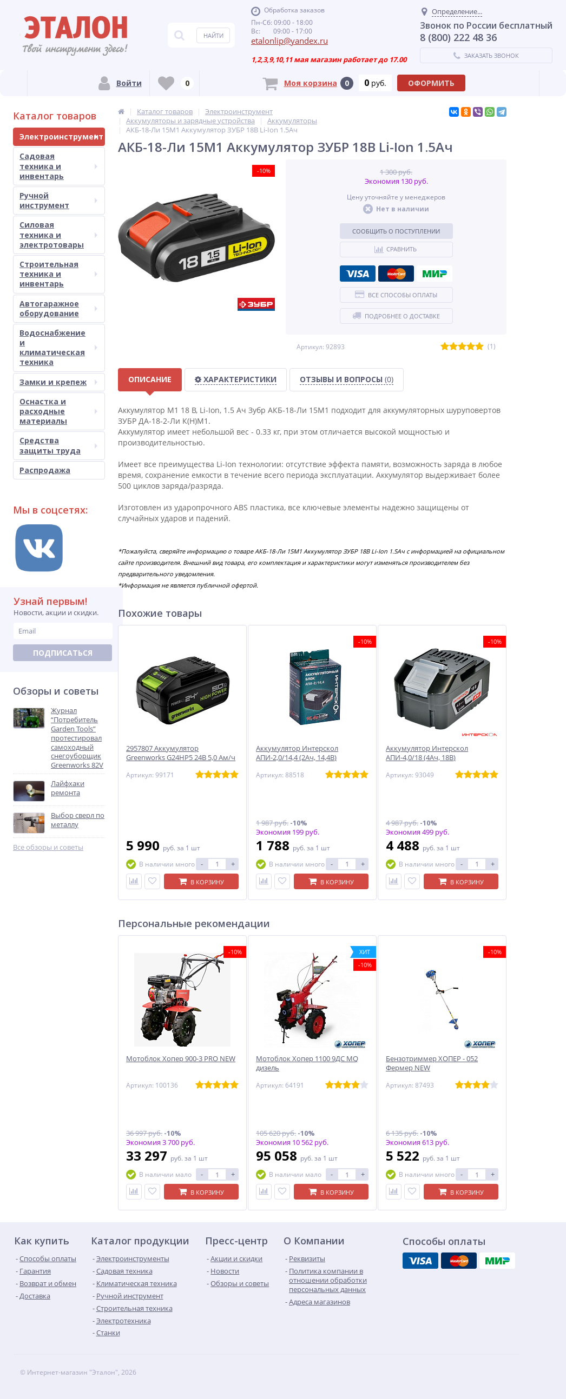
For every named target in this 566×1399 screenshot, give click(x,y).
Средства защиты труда (58, 445)
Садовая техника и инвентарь (58, 166)
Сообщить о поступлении (396, 231)
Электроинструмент (61, 136)
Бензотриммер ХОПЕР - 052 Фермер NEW (432, 1063)
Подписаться (63, 653)
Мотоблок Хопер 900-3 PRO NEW (180, 1058)
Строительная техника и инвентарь (58, 274)
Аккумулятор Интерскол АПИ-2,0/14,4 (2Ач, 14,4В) (297, 753)
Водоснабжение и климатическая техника (58, 348)
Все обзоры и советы (48, 847)
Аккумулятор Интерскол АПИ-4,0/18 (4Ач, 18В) (427, 753)
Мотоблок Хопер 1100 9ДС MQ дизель (307, 1063)
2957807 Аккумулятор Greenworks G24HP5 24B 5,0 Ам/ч (180, 753)
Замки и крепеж (58, 382)
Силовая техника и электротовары (58, 234)
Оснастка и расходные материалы (58, 411)
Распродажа (44, 470)
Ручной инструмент (58, 200)
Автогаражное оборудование (58, 308)
